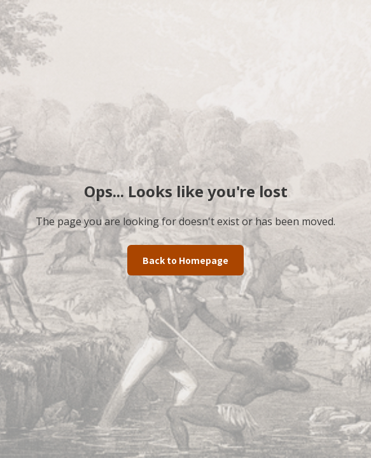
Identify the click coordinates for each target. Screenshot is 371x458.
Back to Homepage (185, 260)
